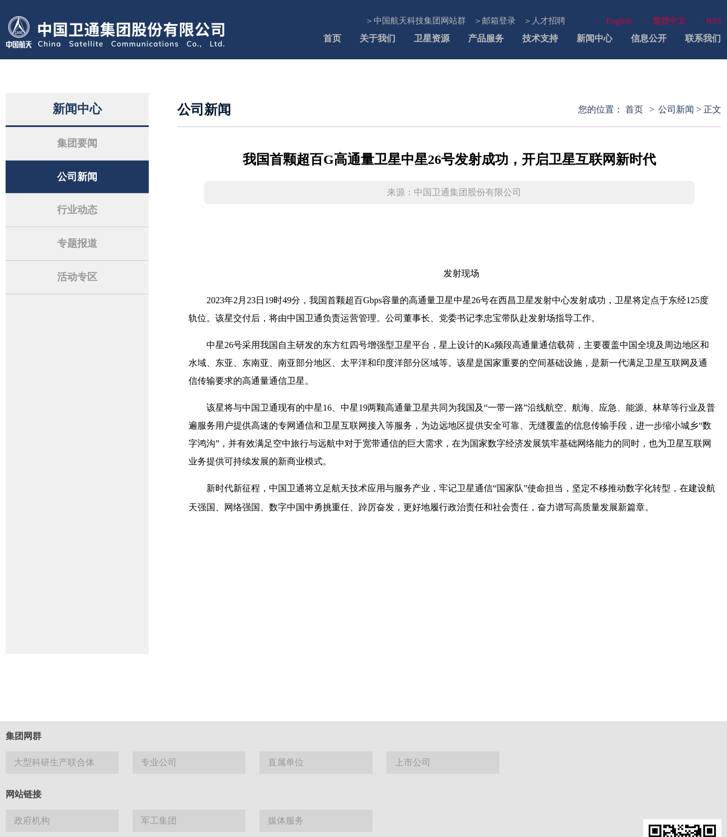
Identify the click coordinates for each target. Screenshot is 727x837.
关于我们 (377, 38)
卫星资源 (432, 38)
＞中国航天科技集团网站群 (415, 20)
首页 (332, 38)
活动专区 (77, 277)
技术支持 (540, 38)
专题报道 (77, 243)
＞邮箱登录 (495, 20)
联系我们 (703, 38)
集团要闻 (77, 143)
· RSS (708, 20)
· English (614, 20)
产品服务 (486, 38)
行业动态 (77, 209)
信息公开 (649, 38)
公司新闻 (77, 176)
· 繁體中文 (664, 20)
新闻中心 (594, 38)
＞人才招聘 (544, 20)
